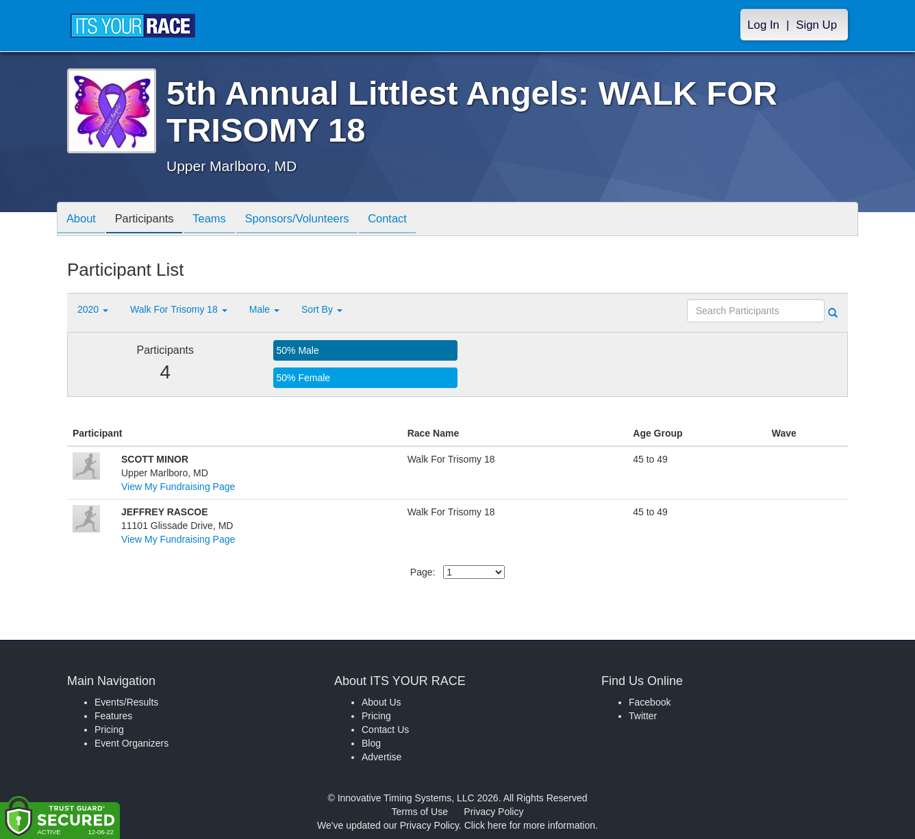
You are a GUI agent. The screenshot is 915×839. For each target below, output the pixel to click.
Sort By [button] (321, 309)
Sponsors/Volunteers (311, 220)
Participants (150, 220)
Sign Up (816, 24)
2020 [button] (92, 309)
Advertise (381, 756)
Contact (405, 220)
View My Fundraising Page (178, 486)
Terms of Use (420, 811)
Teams (219, 220)
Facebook (649, 702)
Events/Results (126, 702)
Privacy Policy (493, 811)
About (83, 220)
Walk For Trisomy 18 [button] (178, 309)
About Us (381, 702)
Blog (371, 743)
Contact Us (385, 729)
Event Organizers (131, 743)
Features (113, 715)
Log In (763, 24)
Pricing (109, 729)
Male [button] (264, 309)
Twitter (643, 715)
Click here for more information (529, 825)
